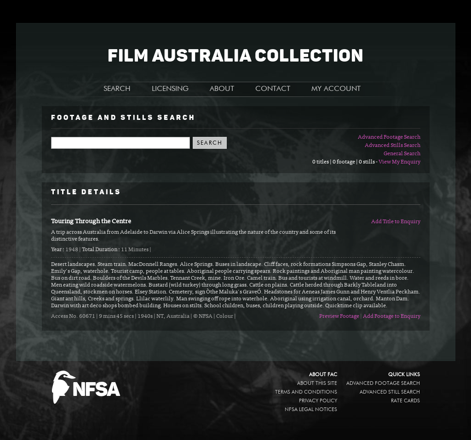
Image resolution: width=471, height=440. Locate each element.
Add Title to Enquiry (395, 222)
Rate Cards (405, 400)
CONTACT (272, 89)
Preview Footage (339, 316)
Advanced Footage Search (389, 137)
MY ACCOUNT (336, 89)
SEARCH (117, 89)
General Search (402, 154)
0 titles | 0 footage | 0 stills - (345, 162)
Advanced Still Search (390, 392)
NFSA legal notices (311, 409)
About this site (317, 383)
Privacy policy (318, 400)
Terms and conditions (306, 392)
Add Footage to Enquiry (391, 316)
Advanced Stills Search (392, 145)
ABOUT (222, 89)
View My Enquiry (399, 162)
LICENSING (170, 89)
